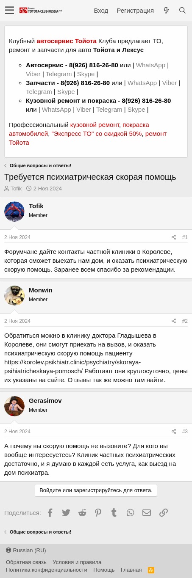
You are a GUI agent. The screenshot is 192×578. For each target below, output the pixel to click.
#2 (185, 321)
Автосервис (45, 65)
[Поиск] (182, 10)
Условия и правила (77, 562)
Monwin (41, 290)
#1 (185, 237)
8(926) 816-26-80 (93, 65)
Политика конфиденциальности (46, 570)
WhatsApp (151, 65)
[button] (9, 10)
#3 (185, 432)
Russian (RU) (26, 550)
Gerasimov (45, 400)
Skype (87, 73)
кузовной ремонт (94, 124)
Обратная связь (26, 562)
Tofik (16, 188)
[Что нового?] (166, 10)
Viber (33, 73)
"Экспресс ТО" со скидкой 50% (96, 133)
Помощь (103, 570)
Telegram (60, 73)
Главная (131, 570)
